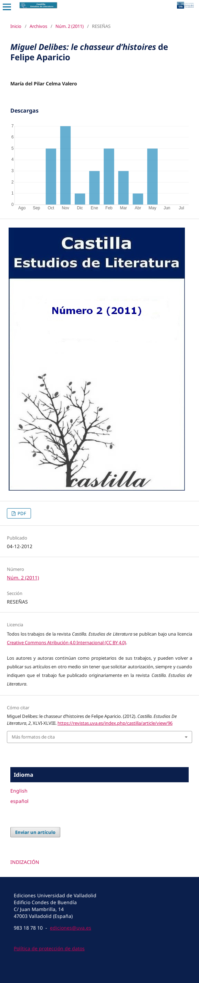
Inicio (15, 26)
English (19, 790)
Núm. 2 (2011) (69, 26)
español (19, 801)
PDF (21, 513)
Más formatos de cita (33, 737)
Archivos (38, 26)
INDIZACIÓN (24, 862)
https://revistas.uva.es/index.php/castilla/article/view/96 (114, 723)
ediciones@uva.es (70, 927)
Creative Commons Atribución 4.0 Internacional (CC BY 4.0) (66, 642)
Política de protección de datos (49, 948)
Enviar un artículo (35, 832)
